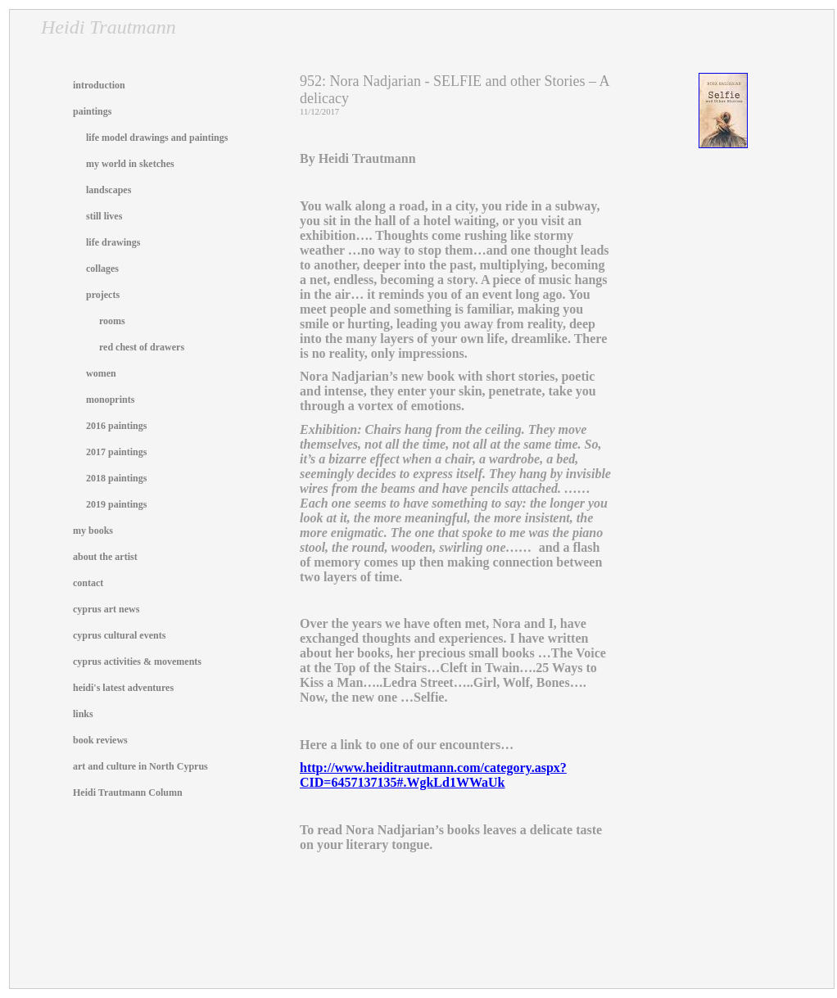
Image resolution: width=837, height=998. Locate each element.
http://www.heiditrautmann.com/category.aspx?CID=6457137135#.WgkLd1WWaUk (433, 775)
